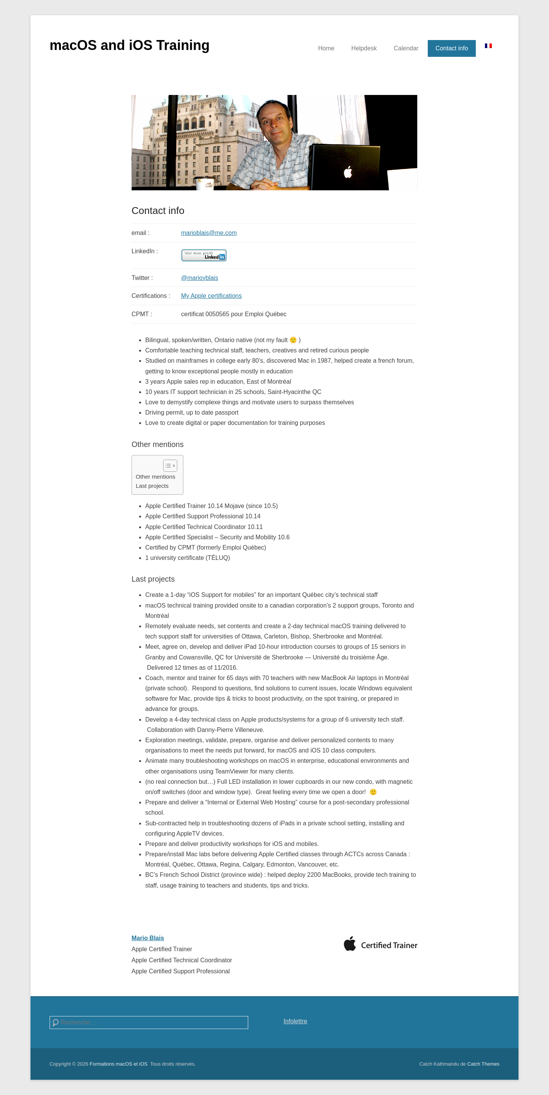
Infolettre (295, 1021)
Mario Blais (148, 938)
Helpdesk (364, 48)
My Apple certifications (211, 296)
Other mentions (155, 476)
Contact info (451, 48)
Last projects (152, 485)
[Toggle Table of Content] (166, 465)
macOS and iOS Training (130, 45)
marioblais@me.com (209, 233)
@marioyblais (199, 278)
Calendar (406, 48)
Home (326, 48)
